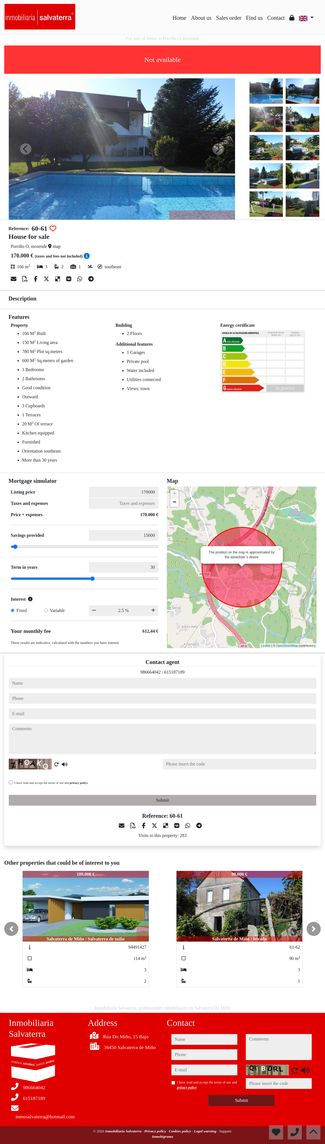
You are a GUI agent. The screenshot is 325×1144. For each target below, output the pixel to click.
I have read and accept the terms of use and (51, 782)
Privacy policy (155, 1131)
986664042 (150, 672)
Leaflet (265, 645)
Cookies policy (180, 1131)
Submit (162, 800)
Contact (276, 18)
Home (179, 18)
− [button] (174, 502)
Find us (254, 18)
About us (201, 18)
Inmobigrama (162, 1136)
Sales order (228, 18)
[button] (11, 929)
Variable (57, 610)
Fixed (21, 610)
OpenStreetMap (287, 645)
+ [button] (174, 494)
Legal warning (205, 1131)
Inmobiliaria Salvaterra (124, 1131)
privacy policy (79, 782)
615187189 (174, 672)
